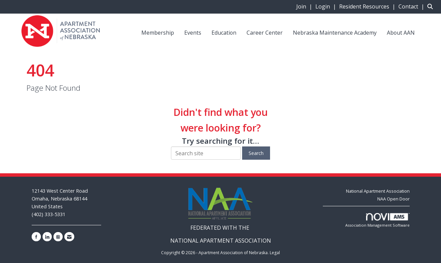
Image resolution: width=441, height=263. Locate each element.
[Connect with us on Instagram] (58, 236)
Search (256, 153)
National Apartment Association (378, 191)
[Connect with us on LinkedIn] (47, 236)
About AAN (401, 32)
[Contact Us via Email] (69, 236)
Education (223, 32)
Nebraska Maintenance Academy (335, 32)
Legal (275, 253)
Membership (157, 32)
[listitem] (305, 6)
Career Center (265, 32)
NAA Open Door (393, 199)
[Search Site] (431, 6)
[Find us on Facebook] (36, 236)
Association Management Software (377, 220)
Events (192, 32)
